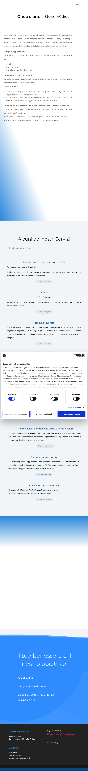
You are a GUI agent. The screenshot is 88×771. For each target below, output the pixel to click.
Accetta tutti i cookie (71, 414)
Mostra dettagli (74, 407)
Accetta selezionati (44, 414)
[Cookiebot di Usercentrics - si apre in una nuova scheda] (75, 355)
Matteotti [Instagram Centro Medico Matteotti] (53, 740)
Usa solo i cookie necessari (16, 414)
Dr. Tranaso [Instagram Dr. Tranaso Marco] (67, 740)
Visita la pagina (44, 279)
